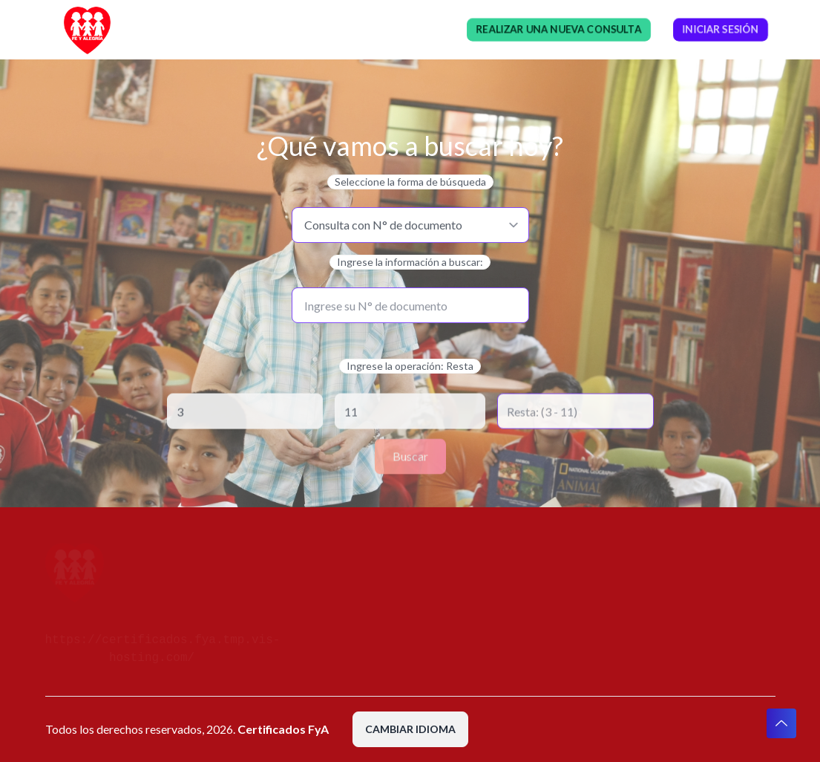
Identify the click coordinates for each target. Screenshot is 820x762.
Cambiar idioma (410, 729)
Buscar (410, 456)
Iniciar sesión (720, 29)
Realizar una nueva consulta (558, 29)
